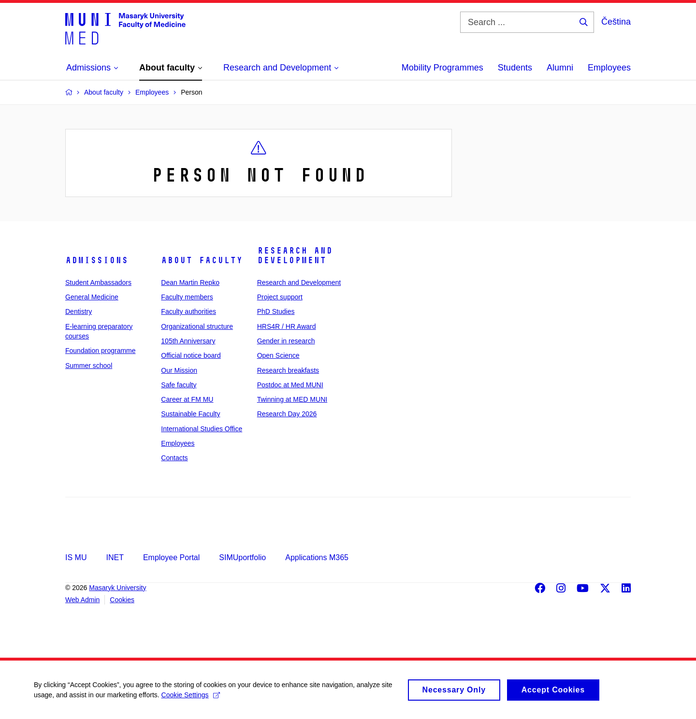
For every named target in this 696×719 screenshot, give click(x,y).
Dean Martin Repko (190, 282)
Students (515, 67)
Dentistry (78, 311)
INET (114, 557)
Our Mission (179, 370)
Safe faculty (178, 385)
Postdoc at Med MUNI (290, 385)
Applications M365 (316, 557)
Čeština (616, 22)
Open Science (278, 355)
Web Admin (82, 600)
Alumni (560, 67)
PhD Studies (276, 311)
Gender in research (286, 341)
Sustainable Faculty (190, 414)
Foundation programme (100, 350)
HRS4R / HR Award (286, 326)
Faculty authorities (188, 311)
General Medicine (91, 297)
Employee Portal (171, 557)
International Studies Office (201, 429)
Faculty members (187, 297)
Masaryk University (117, 588)
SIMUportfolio (242, 557)
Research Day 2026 (287, 414)
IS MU (76, 557)
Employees (609, 67)
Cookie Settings (190, 699)
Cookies (122, 600)
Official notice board (190, 355)
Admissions (96, 260)
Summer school (88, 365)
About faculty (202, 260)
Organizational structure (197, 326)
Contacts (174, 458)
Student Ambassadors (98, 282)
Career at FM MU (187, 399)
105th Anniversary (188, 341)
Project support (280, 297)
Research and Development (295, 255)
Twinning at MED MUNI (292, 399)
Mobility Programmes (442, 67)
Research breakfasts (288, 370)
